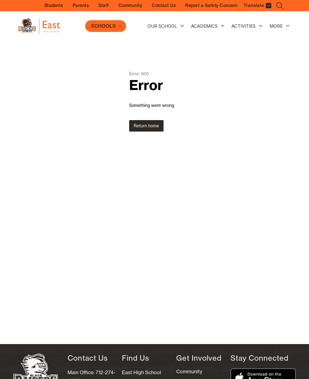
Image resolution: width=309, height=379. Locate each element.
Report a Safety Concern (211, 5)
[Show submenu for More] (276, 26)
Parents (81, 5)
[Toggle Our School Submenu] (182, 26)
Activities (243, 26)
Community (130, 5)
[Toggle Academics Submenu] (222, 26)
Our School (162, 26)
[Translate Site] (256, 6)
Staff (103, 5)
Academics (204, 26)
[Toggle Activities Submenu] (260, 26)
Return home (146, 126)
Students (53, 5)
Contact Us (164, 5)
